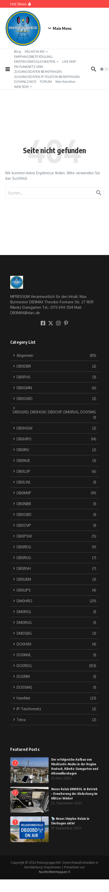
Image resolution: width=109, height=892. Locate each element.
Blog (17, 51)
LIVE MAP (69, 61)
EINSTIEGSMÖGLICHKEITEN (36, 61)
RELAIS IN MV (36, 51)
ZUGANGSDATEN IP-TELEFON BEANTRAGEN (47, 77)
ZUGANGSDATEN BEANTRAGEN (38, 71)
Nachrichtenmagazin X (54, 872)
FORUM (46, 81)
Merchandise (65, 81)
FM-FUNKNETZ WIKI (28, 67)
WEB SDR (23, 87)
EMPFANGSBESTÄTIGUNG (33, 56)
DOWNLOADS (25, 81)
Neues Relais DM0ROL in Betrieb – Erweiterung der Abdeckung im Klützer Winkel (74, 793)
